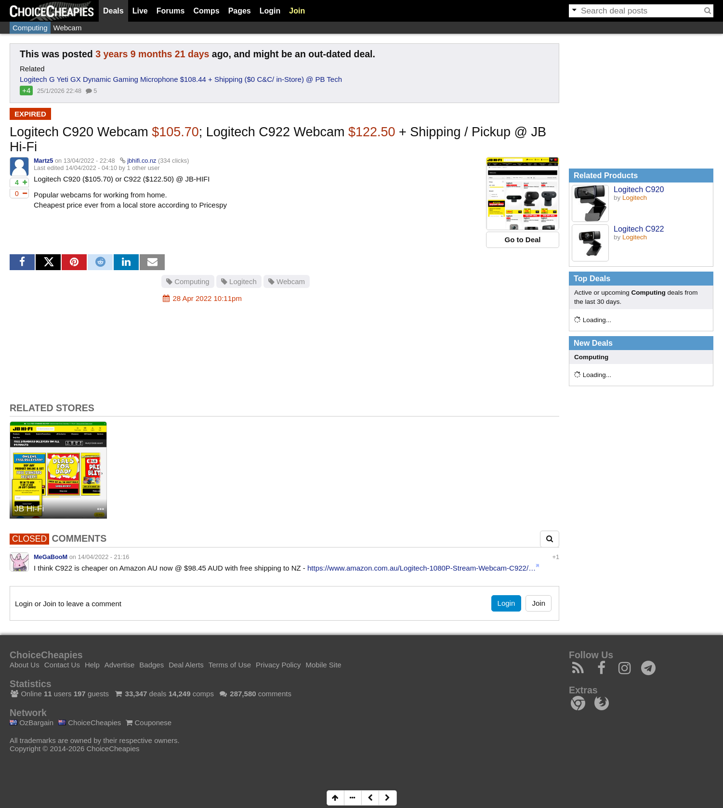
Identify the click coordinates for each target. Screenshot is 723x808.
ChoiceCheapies (89, 722)
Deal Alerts (186, 665)
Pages (239, 11)
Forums (171, 11)
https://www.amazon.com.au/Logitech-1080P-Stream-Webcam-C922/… (421, 568)
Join (297, 11)
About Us (24, 665)
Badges (151, 665)
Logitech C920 (639, 189)
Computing (30, 28)
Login (270, 11)
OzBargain (31, 722)
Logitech (239, 281)
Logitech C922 (639, 228)
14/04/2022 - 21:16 (103, 556)
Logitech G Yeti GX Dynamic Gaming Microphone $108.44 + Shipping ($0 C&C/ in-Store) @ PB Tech (181, 79)
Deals (113, 11)
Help (92, 665)
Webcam (67, 28)
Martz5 (43, 160)
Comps (206, 11)
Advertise (120, 665)
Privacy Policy (278, 665)
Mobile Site (323, 665)
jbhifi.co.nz (141, 160)
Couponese (148, 722)
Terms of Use (230, 665)
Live (140, 11)
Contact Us (62, 665)
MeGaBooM (50, 556)
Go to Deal (522, 239)
